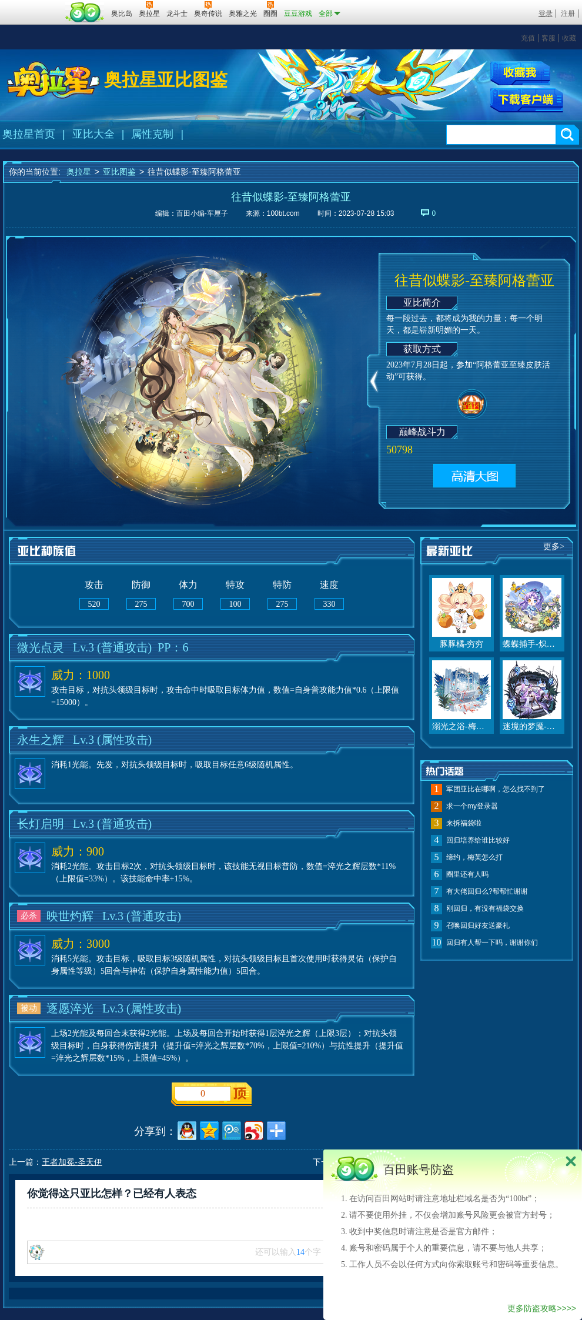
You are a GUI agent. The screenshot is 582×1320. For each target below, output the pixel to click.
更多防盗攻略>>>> (541, 1308)
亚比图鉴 (119, 171)
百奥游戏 (32, 5)
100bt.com (283, 213)
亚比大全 (93, 134)
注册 (568, 13)
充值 (528, 38)
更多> (553, 546)
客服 (548, 38)
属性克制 (152, 134)
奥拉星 (78, 171)
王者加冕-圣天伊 (72, 1162)
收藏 (569, 38)
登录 (545, 13)
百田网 (85, 12)
